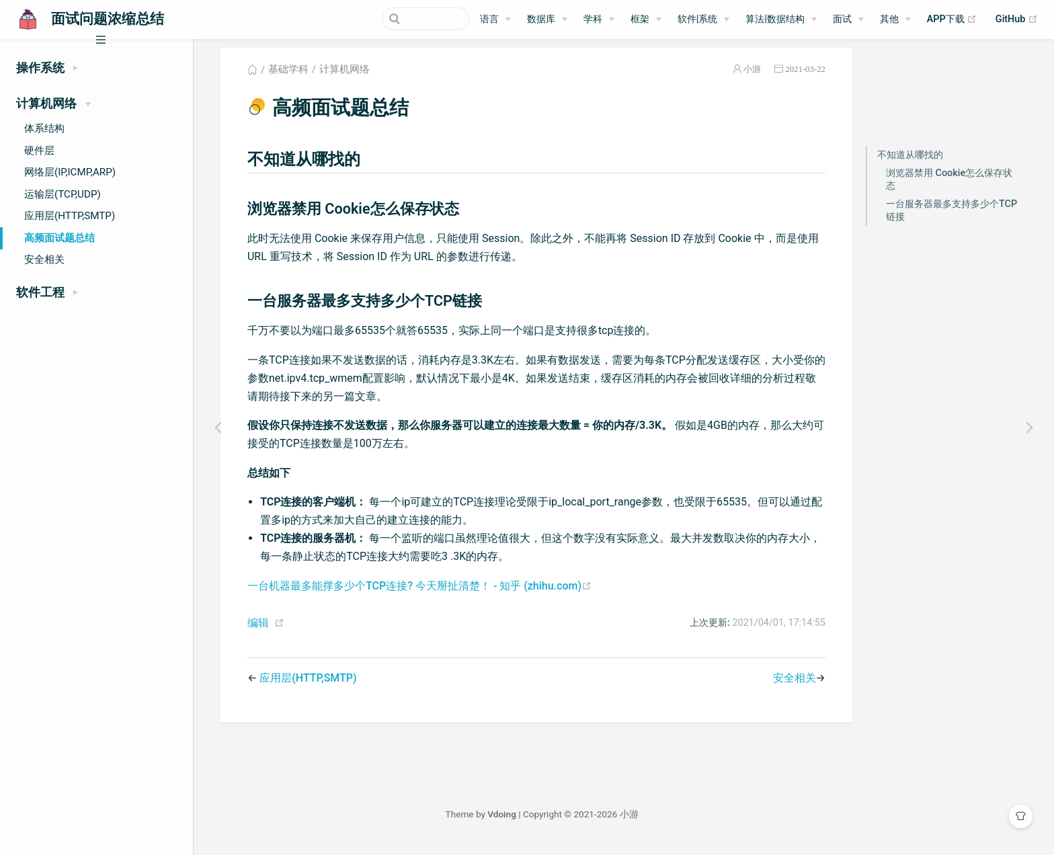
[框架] (646, 19)
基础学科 (296, 77)
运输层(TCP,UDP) (62, 194)
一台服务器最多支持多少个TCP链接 (958, 217)
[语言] (495, 19)
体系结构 (44, 128)
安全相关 (44, 259)
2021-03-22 (813, 76)
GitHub (1017, 19)
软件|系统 (698, 19)
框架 (640, 19)
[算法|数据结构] (781, 19)
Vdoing (513, 821)
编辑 (265, 630)
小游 (760, 76)
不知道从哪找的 (917, 161)
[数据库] (547, 19)
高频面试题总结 (59, 238)
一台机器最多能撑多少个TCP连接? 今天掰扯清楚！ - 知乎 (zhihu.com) (427, 592)
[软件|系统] (704, 19)
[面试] (848, 19)
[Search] (401, 18)
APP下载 (952, 19)
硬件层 (39, 151)
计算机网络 (352, 77)
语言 (489, 19)
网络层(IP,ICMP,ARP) (70, 172)
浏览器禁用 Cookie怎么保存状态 (956, 186)
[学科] (598, 19)
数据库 (541, 19)
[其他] (895, 19)
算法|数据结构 (775, 19)
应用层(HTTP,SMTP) (69, 216)
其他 (889, 19)
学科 (592, 19)
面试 (842, 19)
